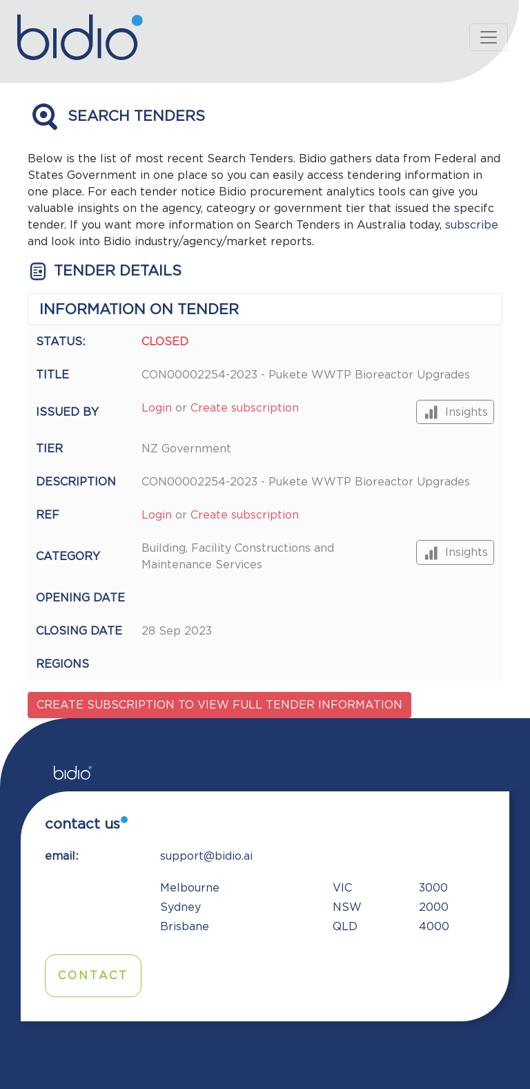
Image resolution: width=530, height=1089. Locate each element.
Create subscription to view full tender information (219, 705)
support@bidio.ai (206, 856)
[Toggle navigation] (488, 37)
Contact (93, 975)
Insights (455, 412)
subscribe (471, 225)
